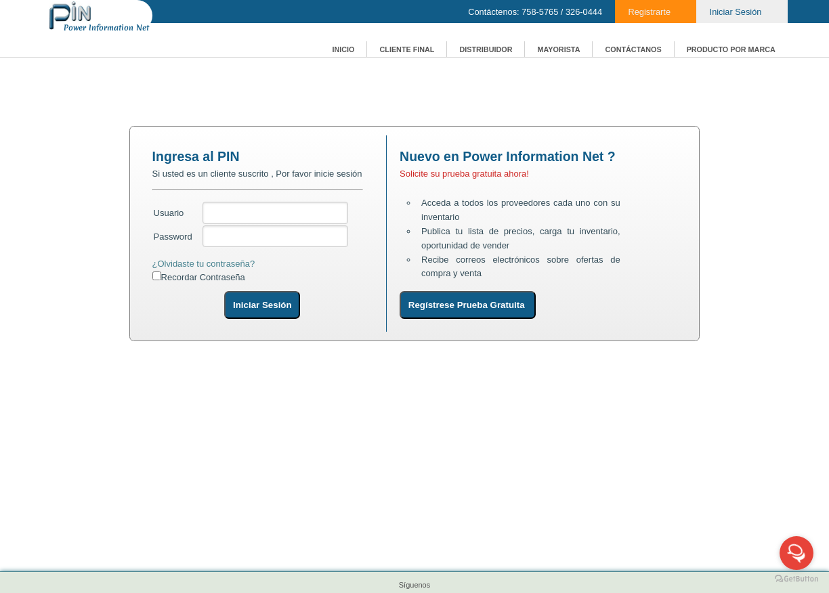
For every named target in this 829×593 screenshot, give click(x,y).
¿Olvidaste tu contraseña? (203, 264)
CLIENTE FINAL (406, 49)
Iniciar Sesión (736, 12)
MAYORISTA (558, 49)
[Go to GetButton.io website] (796, 579)
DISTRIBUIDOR (485, 49)
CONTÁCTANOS (633, 49)
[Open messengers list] (796, 553)
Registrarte (649, 12)
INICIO (343, 49)
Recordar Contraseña (203, 277)
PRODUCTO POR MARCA (731, 49)
